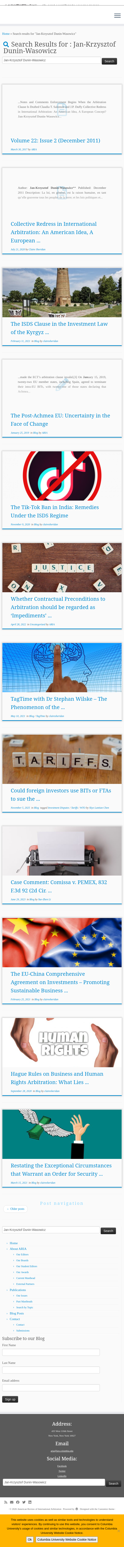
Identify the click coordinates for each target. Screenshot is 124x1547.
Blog (37, 373)
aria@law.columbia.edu (62, 1483)
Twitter (62, 1503)
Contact (15, 1351)
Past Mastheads (24, 1334)
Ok (30, 1539)
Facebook (62, 1498)
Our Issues (21, 1328)
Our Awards (22, 1304)
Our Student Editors (26, 1298)
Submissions (23, 1363)
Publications (18, 1322)
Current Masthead (25, 1310)
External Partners (25, 1316)
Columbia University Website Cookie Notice (66, 1539)
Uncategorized (38, 656)
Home (6, 66)
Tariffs (75, 840)
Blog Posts (17, 1346)
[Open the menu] (117, 48)
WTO (83, 840)
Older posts (15, 1241)
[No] (118, 1531)
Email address (10, 1413)
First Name (9, 1377)
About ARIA (18, 1281)
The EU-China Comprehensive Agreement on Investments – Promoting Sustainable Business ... (60, 1014)
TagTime (41, 748)
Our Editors (22, 1287)
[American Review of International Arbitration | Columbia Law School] (62, 21)
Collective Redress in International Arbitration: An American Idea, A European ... (54, 264)
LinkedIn (62, 1508)
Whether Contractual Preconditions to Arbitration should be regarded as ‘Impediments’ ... (58, 639)
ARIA (34, 181)
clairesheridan (50, 373)
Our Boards (22, 1293)
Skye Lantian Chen (99, 840)
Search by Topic (24, 1340)
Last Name (8, 1395)
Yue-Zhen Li (44, 931)
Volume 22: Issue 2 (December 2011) (55, 172)
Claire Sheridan (37, 281)
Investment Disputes (59, 840)
